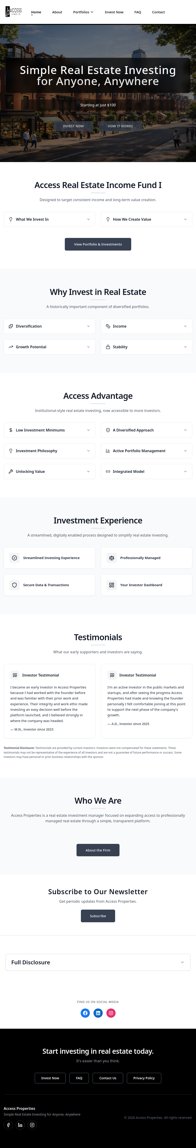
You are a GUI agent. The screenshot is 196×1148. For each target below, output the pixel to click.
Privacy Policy (144, 1078)
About (57, 12)
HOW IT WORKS (120, 129)
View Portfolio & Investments (98, 244)
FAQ (137, 12)
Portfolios (81, 12)
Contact (158, 12)
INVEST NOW (73, 129)
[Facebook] (85, 1013)
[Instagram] (111, 1013)
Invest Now (114, 12)
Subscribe (98, 916)
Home (36, 12)
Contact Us (107, 1078)
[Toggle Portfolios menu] (92, 12)
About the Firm (98, 850)
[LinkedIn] (98, 1013)
